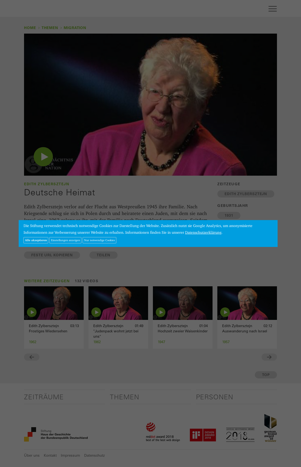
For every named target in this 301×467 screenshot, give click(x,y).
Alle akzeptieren (36, 240)
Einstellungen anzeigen (65, 240)
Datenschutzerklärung (203, 232)
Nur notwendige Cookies (99, 240)
